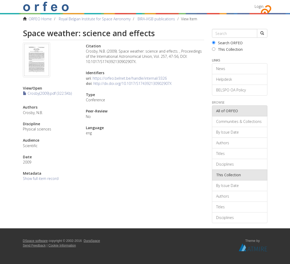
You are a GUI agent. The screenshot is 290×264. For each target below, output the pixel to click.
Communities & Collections (239, 121)
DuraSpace (92, 241)
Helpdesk (224, 79)
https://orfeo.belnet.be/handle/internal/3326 (130, 78)
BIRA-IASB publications (156, 18)
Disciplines (225, 164)
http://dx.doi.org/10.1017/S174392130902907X (132, 83)
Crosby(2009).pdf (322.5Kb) (47, 93)
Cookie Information (62, 245)
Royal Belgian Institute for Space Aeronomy (95, 18)
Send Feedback (34, 245)
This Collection (227, 49)
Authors (222, 142)
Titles (220, 153)
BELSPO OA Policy (231, 89)
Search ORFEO (227, 42)
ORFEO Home (40, 18)
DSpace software (35, 241)
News (220, 68)
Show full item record (41, 178)
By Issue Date (227, 132)
